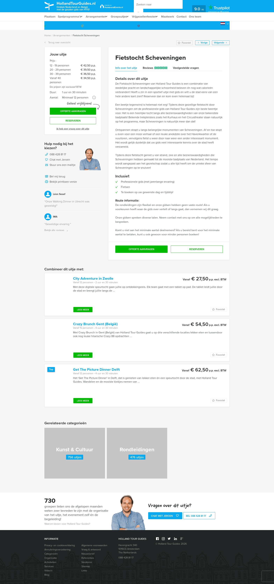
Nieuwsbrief (87, 554)
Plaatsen (49, 17)
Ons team (203, 17)
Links (84, 570)
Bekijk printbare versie (60, 183)
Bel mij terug (54, 178)
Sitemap (85, 566)
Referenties (87, 558)
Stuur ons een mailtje (59, 166)
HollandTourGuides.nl (80, 6)
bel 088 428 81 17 (199, 516)
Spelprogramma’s (70, 17)
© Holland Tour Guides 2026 (171, 544)
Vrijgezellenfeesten (149, 17)
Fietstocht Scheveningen (86, 35)
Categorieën (51, 554)
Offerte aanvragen (73, 112)
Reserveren (73, 122)
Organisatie (50, 558)
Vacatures (86, 562)
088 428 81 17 (216, 25)
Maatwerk (174, 17)
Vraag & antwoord (91, 549)
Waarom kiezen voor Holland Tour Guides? (67, 524)
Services (49, 566)
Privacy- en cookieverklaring (59, 545)
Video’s (48, 570)
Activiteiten (50, 562)
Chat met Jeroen (57, 161)
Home (47, 35)
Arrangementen (97, 17)
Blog (46, 575)
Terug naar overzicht (57, 42)
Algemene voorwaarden (94, 545)
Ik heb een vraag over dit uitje (72, 130)
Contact (189, 17)
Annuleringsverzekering (57, 549)
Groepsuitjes (122, 17)
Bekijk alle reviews (56, 231)
